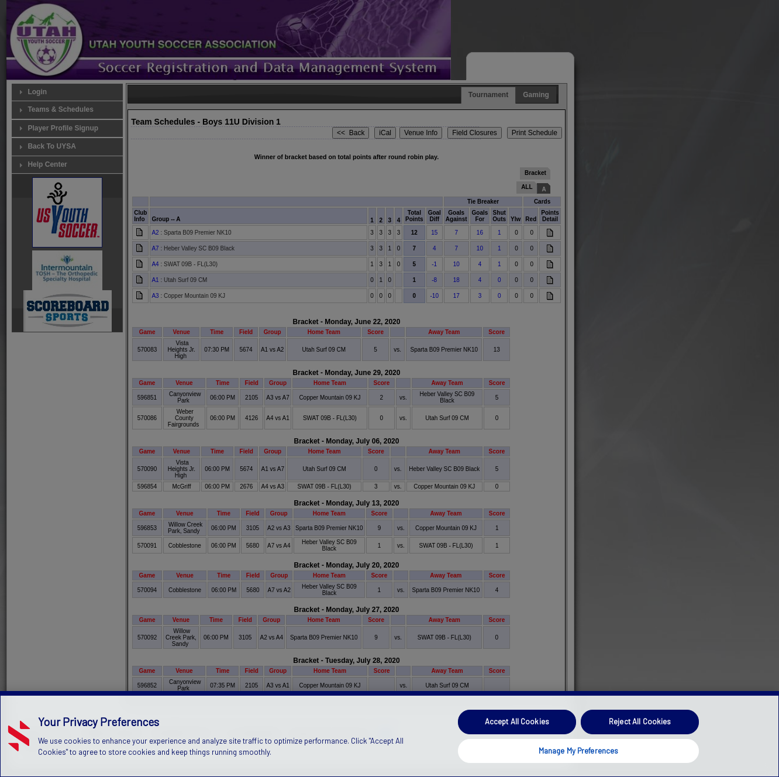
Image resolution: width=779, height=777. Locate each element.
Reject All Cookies (640, 746)
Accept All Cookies (517, 746)
